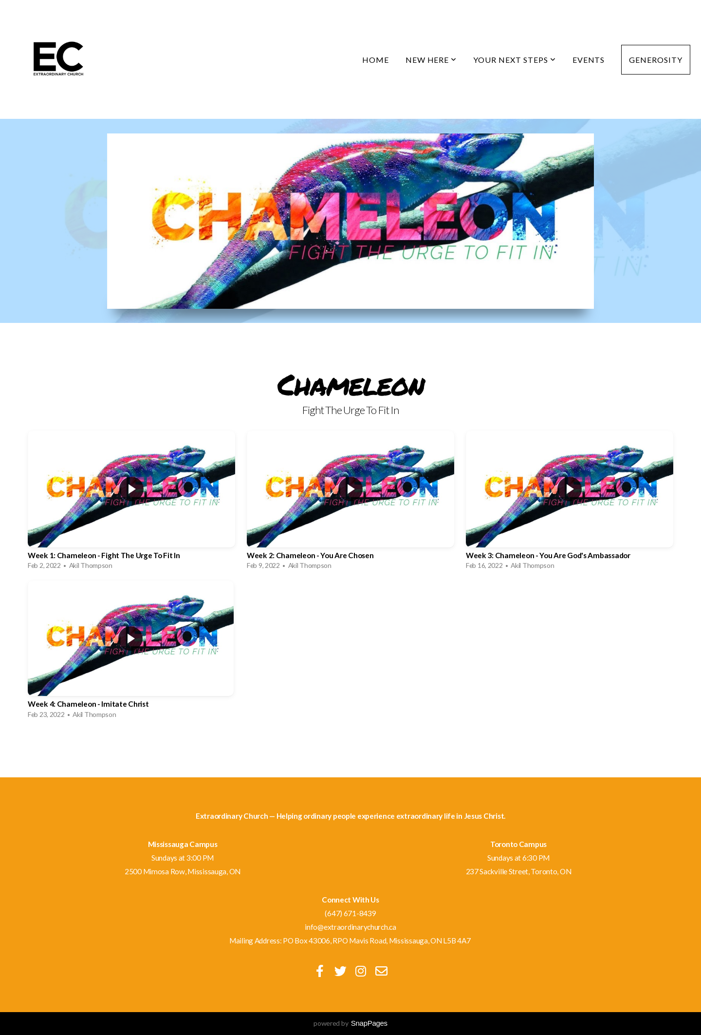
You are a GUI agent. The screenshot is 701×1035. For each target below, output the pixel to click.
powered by (350, 1023)
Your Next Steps (514, 59)
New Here (431, 59)
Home (375, 59)
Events (588, 59)
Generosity (656, 59)
